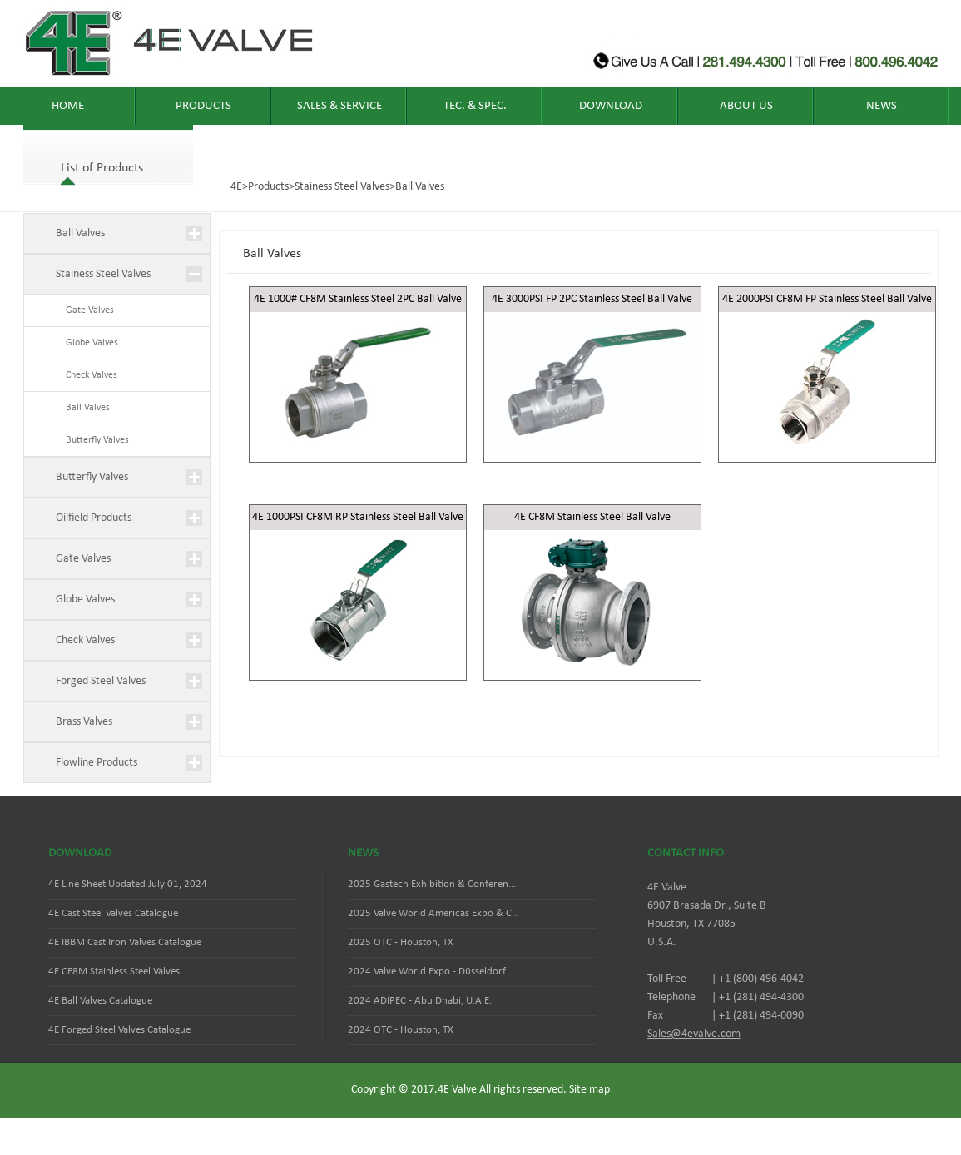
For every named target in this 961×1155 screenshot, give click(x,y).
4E (236, 187)
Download (610, 106)
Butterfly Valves (92, 440)
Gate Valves (85, 310)
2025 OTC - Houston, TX (400, 942)
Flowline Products (96, 762)
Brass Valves (84, 722)
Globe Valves (87, 343)
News (881, 106)
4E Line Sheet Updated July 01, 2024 (127, 884)
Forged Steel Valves (101, 681)
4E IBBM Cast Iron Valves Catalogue (124, 942)
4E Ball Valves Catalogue (100, 1000)
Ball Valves (419, 187)
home (68, 106)
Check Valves (86, 375)
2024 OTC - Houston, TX (400, 1029)
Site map (589, 1089)
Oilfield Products (93, 518)
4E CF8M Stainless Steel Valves (114, 971)
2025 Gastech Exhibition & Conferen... (432, 884)
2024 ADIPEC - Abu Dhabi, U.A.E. (420, 1000)
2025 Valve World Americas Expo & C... (433, 913)
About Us (746, 106)
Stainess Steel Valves (342, 187)
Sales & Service (339, 106)
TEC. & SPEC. (475, 106)
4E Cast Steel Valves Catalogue (113, 913)
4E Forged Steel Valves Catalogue (119, 1029)
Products (203, 106)
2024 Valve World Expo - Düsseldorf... (430, 971)
